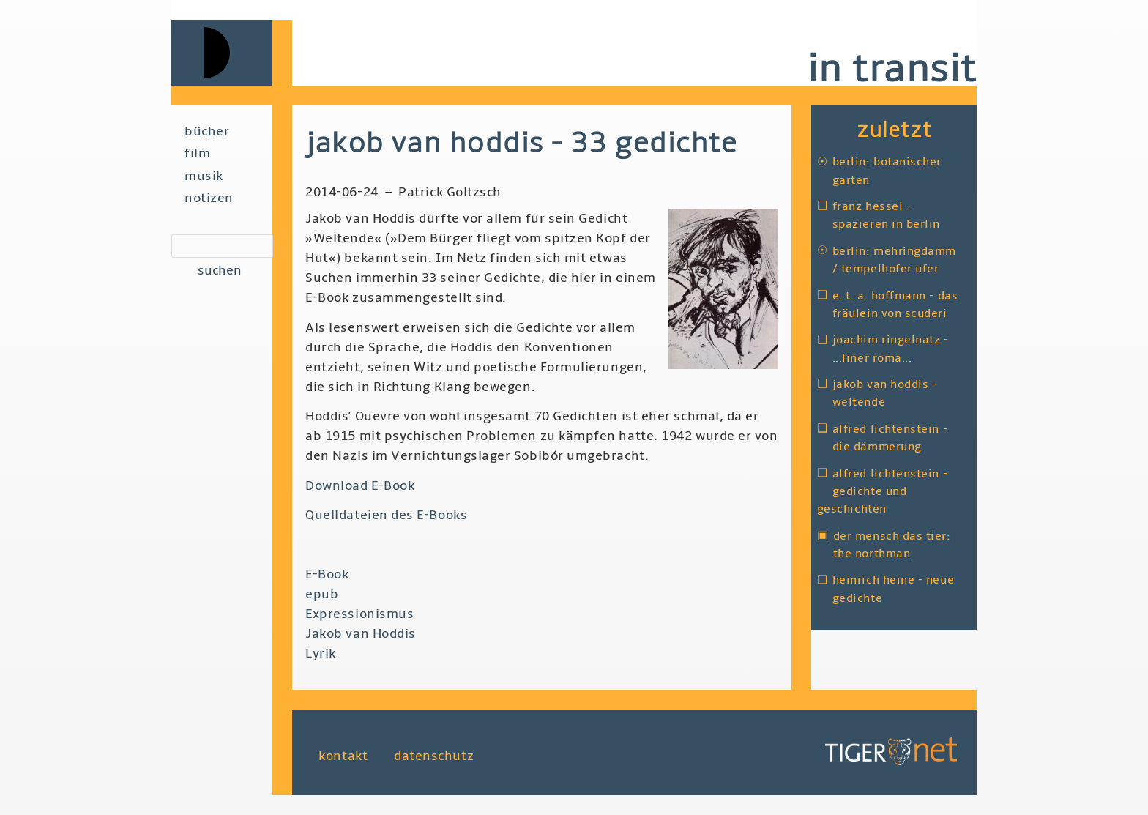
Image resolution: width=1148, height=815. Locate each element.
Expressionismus (359, 614)
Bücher (206, 131)
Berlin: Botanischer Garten (887, 171)
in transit (892, 69)
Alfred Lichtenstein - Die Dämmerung (889, 438)
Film (197, 153)
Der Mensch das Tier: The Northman (892, 545)
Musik (203, 176)
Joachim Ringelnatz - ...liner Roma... (890, 348)
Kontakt (343, 755)
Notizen (209, 198)
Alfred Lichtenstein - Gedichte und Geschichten (882, 491)
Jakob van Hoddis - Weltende (884, 393)
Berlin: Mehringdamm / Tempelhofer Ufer (894, 260)
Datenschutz (434, 755)
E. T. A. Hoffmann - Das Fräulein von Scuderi (895, 305)
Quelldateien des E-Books (386, 515)
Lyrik (320, 653)
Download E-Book (359, 486)
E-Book (326, 574)
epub (321, 594)
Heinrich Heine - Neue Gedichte (893, 589)
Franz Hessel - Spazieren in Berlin (886, 215)
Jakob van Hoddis (360, 633)
